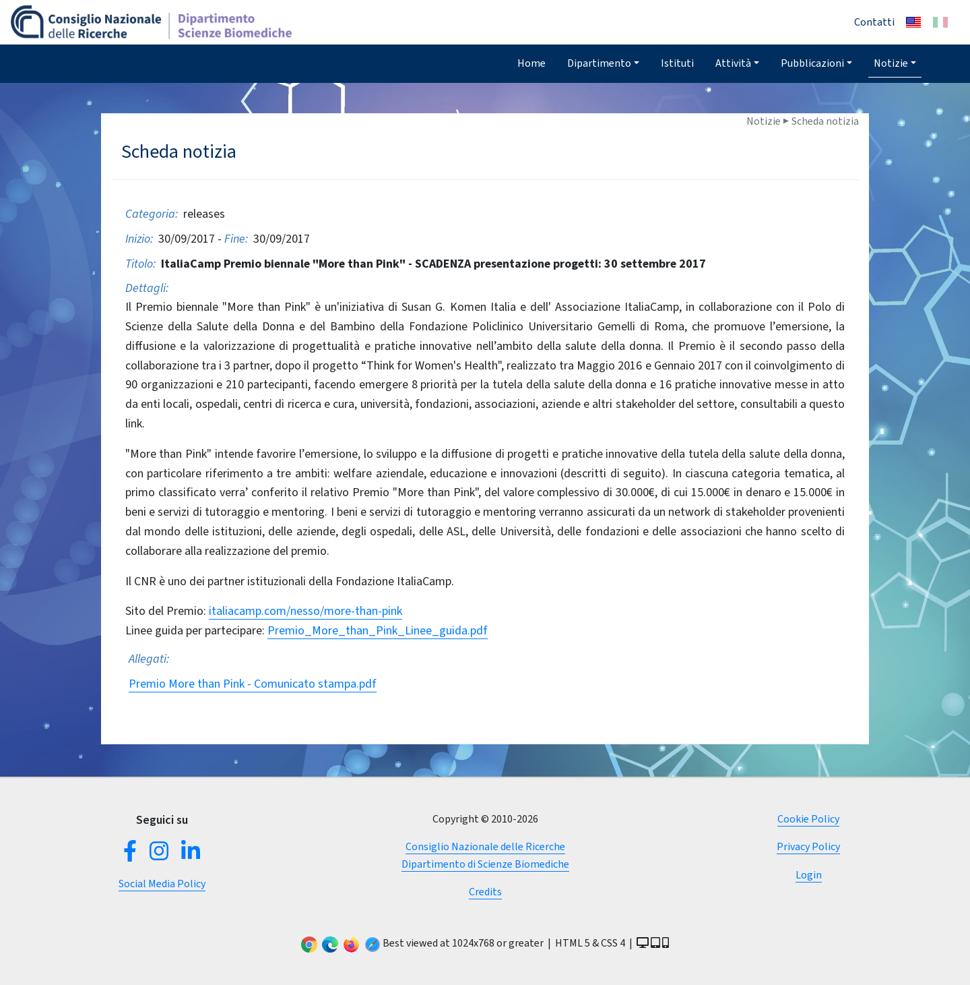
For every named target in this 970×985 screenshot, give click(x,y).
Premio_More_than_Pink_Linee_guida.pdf (377, 630)
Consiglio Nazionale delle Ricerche (485, 846)
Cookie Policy (808, 819)
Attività (733, 63)
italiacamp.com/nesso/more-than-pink (305, 611)
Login (809, 875)
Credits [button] (485, 892)
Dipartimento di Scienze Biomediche (485, 864)
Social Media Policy (162, 883)
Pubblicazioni (812, 63)
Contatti (874, 22)
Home (531, 63)
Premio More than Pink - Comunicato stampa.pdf (253, 684)
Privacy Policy (808, 846)
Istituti (677, 63)
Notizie (891, 63)
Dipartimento (599, 63)
